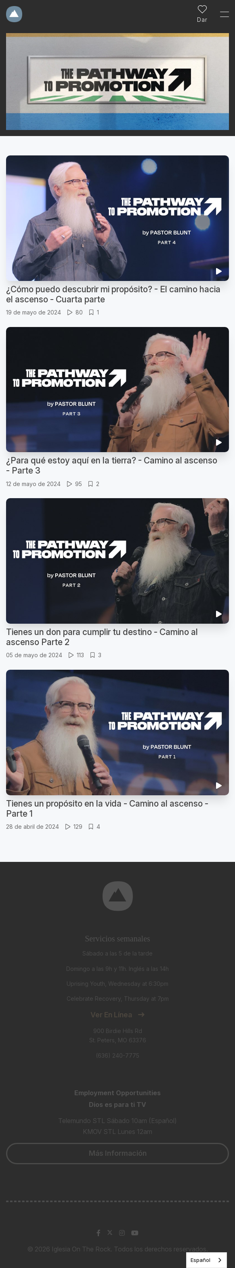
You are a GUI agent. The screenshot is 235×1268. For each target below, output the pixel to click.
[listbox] (206, 1260)
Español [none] (200, 1260)
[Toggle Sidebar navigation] (221, 14)
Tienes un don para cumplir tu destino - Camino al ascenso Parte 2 (102, 637)
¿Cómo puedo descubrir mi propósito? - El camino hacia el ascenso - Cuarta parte (113, 294)
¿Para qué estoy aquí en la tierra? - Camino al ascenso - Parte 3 (111, 465)
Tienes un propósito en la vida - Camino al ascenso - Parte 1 (107, 809)
